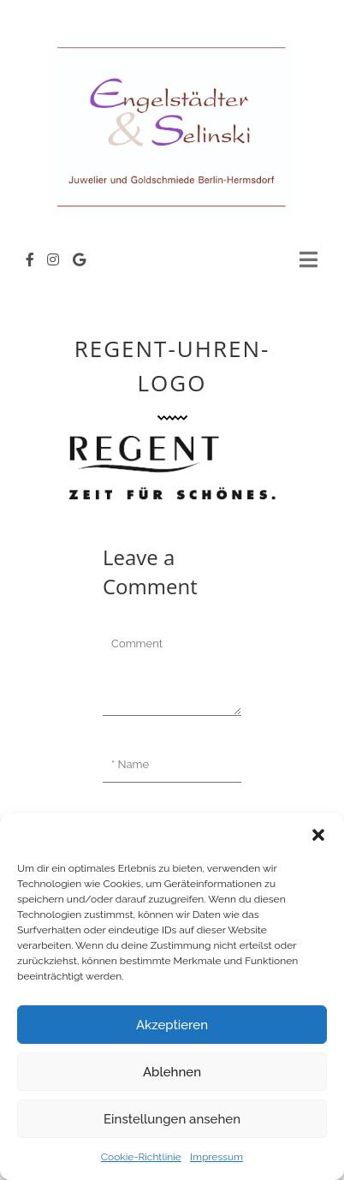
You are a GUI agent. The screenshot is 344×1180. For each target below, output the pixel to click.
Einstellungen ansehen (172, 1119)
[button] (318, 834)
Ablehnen (172, 1072)
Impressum (216, 1157)
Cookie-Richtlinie (141, 1157)
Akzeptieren (172, 1025)
